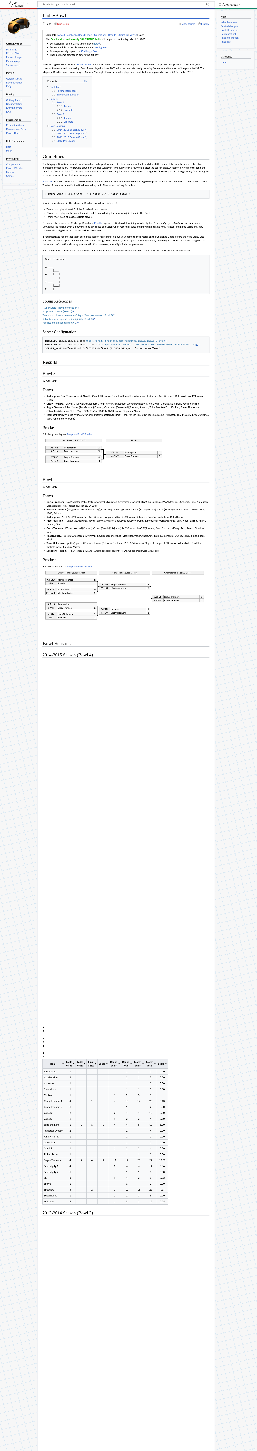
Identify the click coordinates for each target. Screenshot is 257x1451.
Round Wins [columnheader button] (113, 669)
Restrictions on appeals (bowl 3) (59, 322)
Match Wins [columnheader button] (137, 669)
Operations (100, 34)
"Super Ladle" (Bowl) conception (59, 307)
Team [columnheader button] (53, 668)
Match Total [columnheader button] (149, 669)
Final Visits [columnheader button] (91, 669)
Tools (89, 34)
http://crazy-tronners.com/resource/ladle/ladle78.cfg (124, 341)
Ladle (223, 62)
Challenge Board (76, 34)
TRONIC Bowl (83, 64)
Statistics (123, 34)
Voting (133, 34)
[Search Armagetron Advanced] (126, 4)
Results (112, 34)
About (61, 34)
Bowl (141, 34)
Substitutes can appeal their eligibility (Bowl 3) (67, 318)
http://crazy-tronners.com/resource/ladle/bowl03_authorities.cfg (149, 344)
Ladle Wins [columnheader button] (80, 669)
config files (101, 47)
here (95, 43)
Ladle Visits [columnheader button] (69, 669)
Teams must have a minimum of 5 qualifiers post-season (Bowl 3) (77, 315)
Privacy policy (9, 1446)
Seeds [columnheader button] (102, 668)
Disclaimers (60, 1446)
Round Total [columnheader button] (125, 669)
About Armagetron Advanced (36, 1446)
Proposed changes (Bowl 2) (57, 311)
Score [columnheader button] (161, 668)
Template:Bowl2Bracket (80, 566)
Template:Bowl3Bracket (80, 434)
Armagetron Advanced (18, 4)
